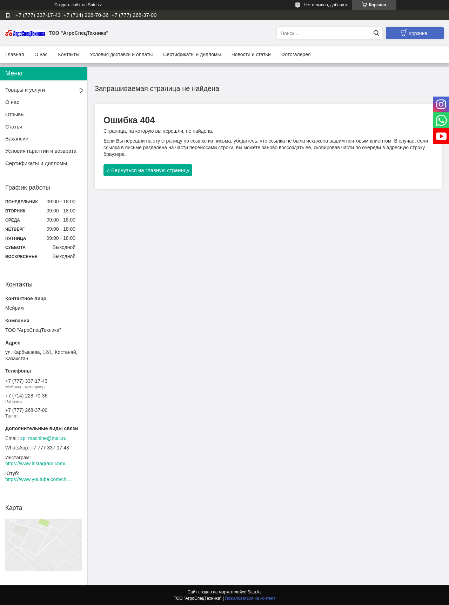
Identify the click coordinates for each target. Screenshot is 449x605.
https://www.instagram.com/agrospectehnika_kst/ (38, 463)
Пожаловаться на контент (250, 598)
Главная (14, 54)
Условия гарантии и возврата (40, 151)
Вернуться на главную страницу (150, 170)
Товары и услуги (25, 90)
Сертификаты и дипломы (192, 54)
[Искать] (376, 33)
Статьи (13, 127)
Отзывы (15, 114)
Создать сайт (67, 4)
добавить (339, 4)
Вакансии (16, 139)
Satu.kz (254, 592)
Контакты (68, 54)
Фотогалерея (296, 54)
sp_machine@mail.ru (43, 438)
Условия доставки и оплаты (121, 54)
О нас (40, 54)
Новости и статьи (251, 54)
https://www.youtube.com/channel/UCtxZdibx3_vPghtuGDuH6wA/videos (38, 479)
